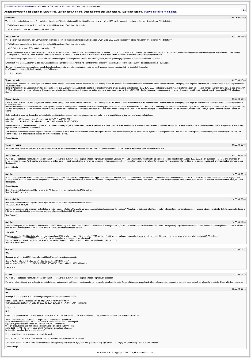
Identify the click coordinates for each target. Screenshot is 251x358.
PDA (244, 10)
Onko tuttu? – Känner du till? (62, 6)
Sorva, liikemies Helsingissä (161, 11)
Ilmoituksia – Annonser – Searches (32, 6)
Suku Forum (10, 6)
